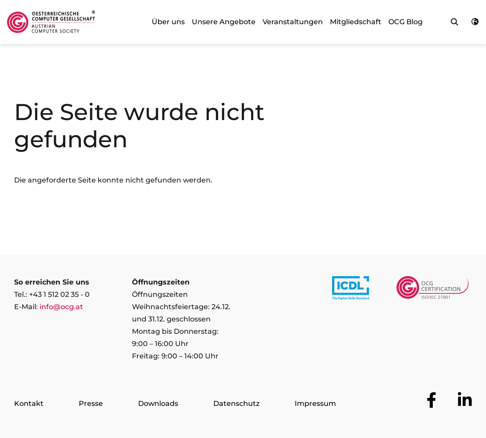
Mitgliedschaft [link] (355, 22)
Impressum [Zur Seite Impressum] (315, 403)
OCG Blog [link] (405, 22)
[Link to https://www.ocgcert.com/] (432, 289)
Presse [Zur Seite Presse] (91, 403)
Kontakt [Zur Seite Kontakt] (29, 403)
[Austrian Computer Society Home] (51, 22)
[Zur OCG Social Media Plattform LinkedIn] (465, 400)
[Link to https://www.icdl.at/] (350, 289)
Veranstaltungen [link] (293, 22)
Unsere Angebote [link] (224, 22)
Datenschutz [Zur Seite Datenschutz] (236, 403)
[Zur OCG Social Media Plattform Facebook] (432, 400)
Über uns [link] (168, 22)
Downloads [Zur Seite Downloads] (158, 403)
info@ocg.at (61, 307)
